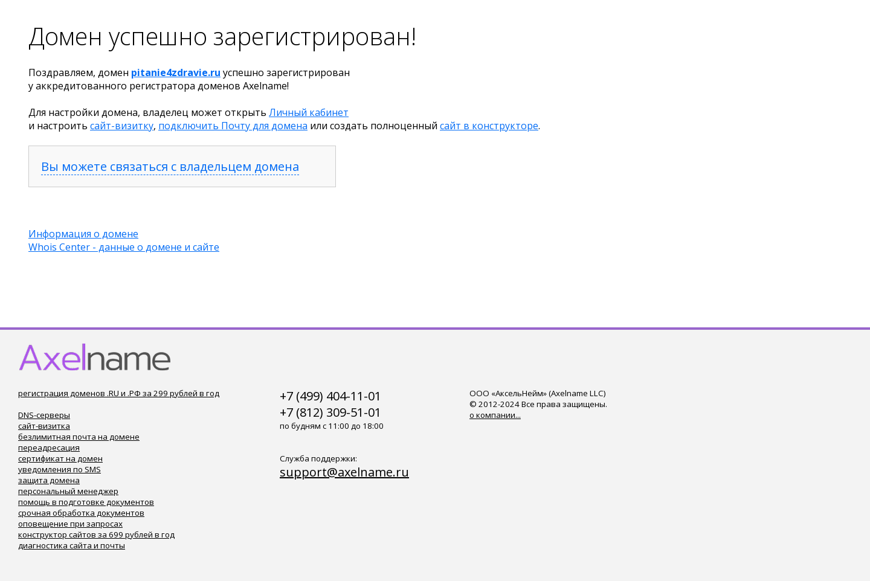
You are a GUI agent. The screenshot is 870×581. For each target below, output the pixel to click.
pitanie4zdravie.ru (176, 72)
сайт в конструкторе (489, 125)
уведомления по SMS (59, 469)
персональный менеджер (68, 491)
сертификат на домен (60, 458)
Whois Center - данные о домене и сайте (123, 247)
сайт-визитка (44, 425)
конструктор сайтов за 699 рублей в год (96, 534)
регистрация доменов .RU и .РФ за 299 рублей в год (118, 393)
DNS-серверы (44, 414)
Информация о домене (83, 233)
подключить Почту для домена (233, 125)
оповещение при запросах (70, 523)
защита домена (49, 480)
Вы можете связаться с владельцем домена (170, 166)
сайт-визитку (121, 125)
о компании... (495, 414)
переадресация (49, 447)
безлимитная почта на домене (79, 436)
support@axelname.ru (344, 472)
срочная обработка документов (81, 512)
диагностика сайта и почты (71, 545)
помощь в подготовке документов (86, 501)
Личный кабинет (309, 112)
